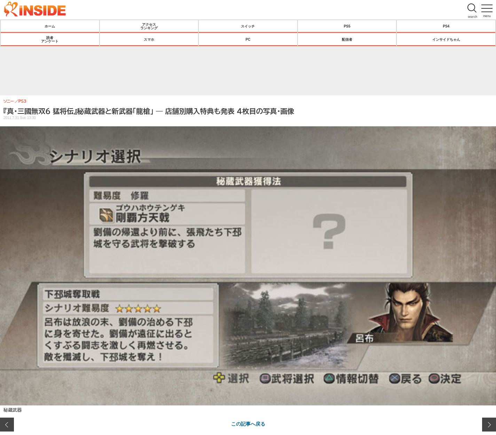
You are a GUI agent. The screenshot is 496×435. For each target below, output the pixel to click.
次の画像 (489, 425)
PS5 (347, 26)
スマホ (149, 39)
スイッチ (248, 26)
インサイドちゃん (446, 39)
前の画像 (7, 425)
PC (248, 39)
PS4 (446, 26)
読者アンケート (49, 39)
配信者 (347, 39)
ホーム (50, 26)
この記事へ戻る (248, 423)
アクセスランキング (149, 26)
